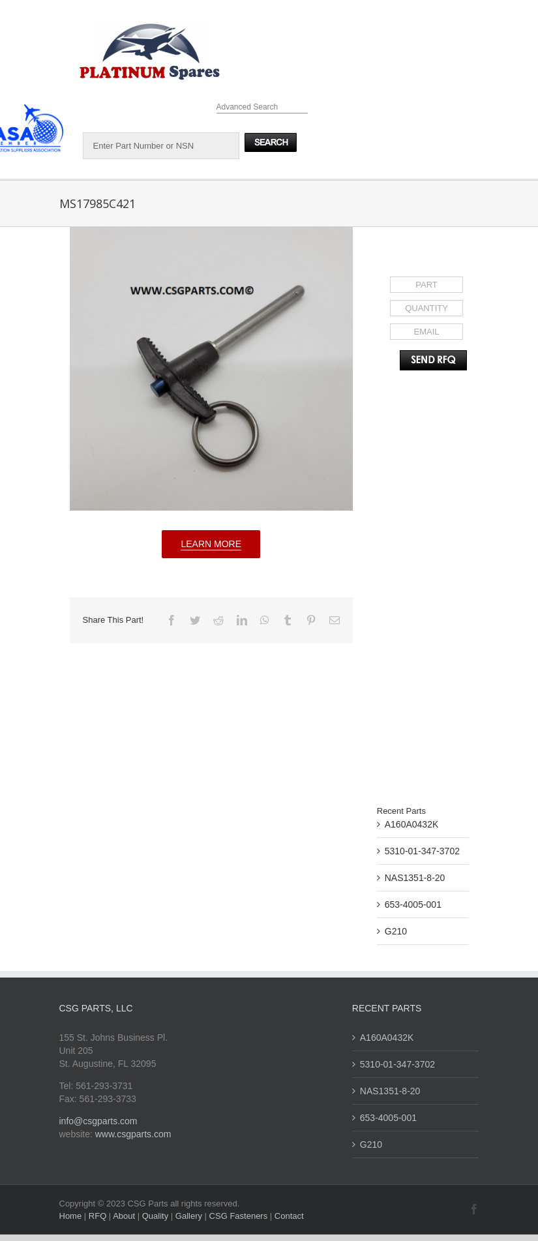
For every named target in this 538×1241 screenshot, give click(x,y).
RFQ (99, 1216)
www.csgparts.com (133, 1134)
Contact (289, 1216)
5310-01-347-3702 (422, 851)
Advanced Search (247, 107)
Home (71, 1216)
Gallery (190, 1216)
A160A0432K (412, 824)
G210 (396, 931)
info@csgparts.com (98, 1121)
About (125, 1216)
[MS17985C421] (211, 369)
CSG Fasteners (238, 1216)
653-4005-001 (413, 904)
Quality (156, 1216)
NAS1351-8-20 (415, 878)
